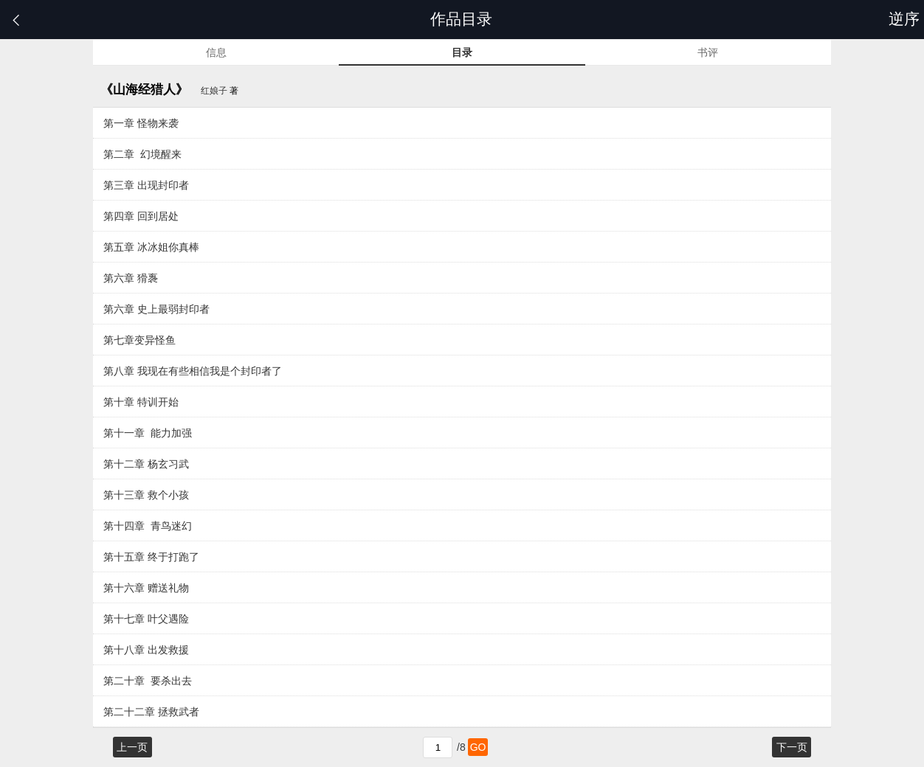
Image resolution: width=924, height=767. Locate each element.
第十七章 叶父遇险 (146, 619)
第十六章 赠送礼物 (146, 588)
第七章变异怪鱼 (139, 340)
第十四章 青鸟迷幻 (147, 526)
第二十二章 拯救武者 (151, 712)
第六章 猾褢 (130, 278)
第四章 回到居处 (141, 216)
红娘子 (214, 91)
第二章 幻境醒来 (142, 154)
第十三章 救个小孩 (146, 495)
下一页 (791, 747)
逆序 (906, 18)
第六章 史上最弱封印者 (156, 309)
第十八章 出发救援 (146, 650)
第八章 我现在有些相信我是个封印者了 (192, 371)
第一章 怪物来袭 (141, 123)
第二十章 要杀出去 (147, 681)
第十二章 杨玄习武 (146, 464)
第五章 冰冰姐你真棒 (151, 247)
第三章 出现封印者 (146, 185)
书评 (707, 52)
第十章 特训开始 (141, 402)
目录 (462, 52)
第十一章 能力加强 (147, 433)
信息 (216, 52)
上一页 (132, 747)
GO (478, 747)
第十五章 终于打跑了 (151, 557)
